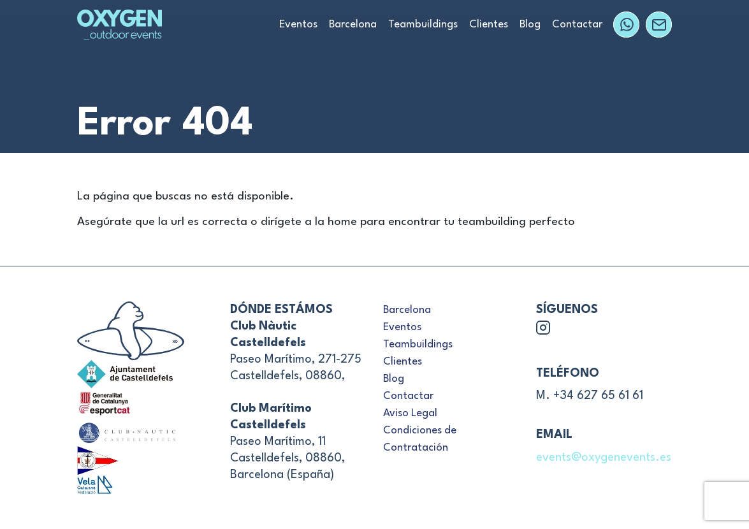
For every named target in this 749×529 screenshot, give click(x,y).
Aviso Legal (410, 413)
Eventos (298, 24)
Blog (530, 24)
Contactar (577, 24)
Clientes (488, 24)
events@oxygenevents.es (603, 457)
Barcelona (353, 24)
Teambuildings (423, 24)
